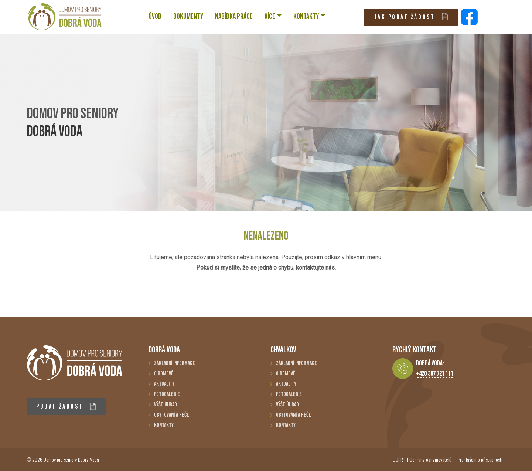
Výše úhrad (165, 404)
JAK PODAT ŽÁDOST (411, 17)
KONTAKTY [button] (306, 16)
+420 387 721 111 (434, 373)
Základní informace (174, 363)
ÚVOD (155, 16)
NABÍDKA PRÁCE (234, 16)
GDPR (398, 459)
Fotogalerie (167, 394)
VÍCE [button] (270, 16)
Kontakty (164, 425)
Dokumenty (188, 16)
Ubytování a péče (171, 415)
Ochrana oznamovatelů (430, 459)
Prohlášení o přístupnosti (480, 459)
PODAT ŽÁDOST (66, 406)
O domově (163, 373)
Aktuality (164, 383)
